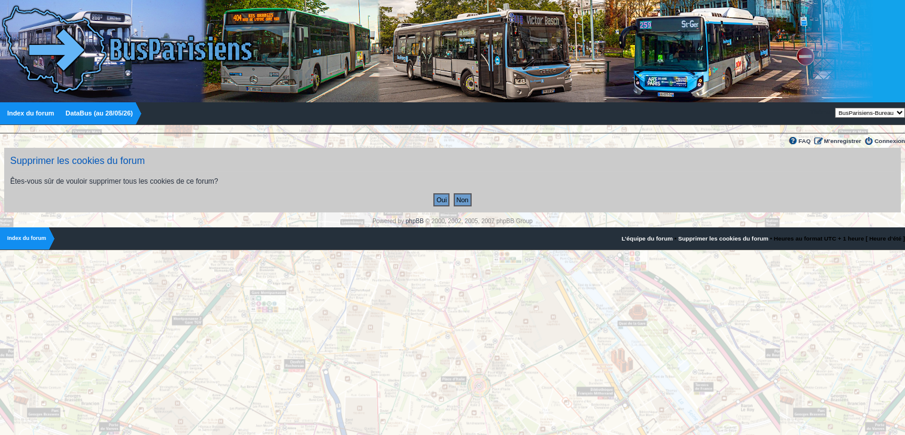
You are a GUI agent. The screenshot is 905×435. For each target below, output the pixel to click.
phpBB (415, 221)
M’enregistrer (842, 141)
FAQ (804, 141)
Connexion (889, 141)
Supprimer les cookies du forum (723, 238)
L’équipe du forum (647, 238)
